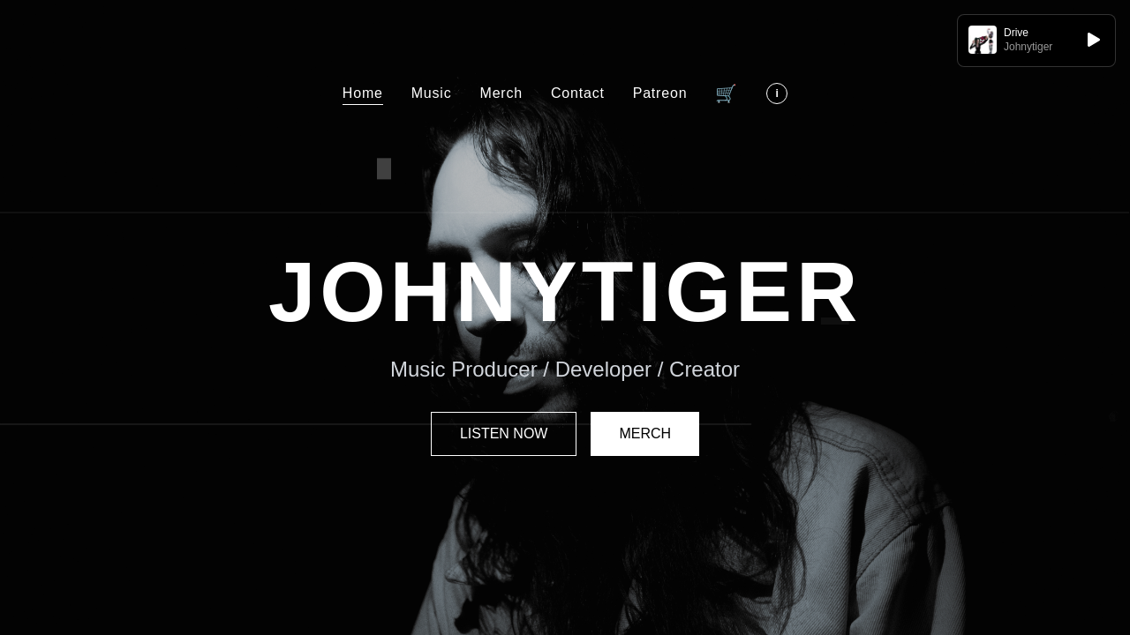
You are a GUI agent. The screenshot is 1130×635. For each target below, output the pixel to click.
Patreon (660, 93)
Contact (578, 93)
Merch (501, 93)
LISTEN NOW (504, 433)
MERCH (645, 433)
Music (431, 93)
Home (363, 93)
